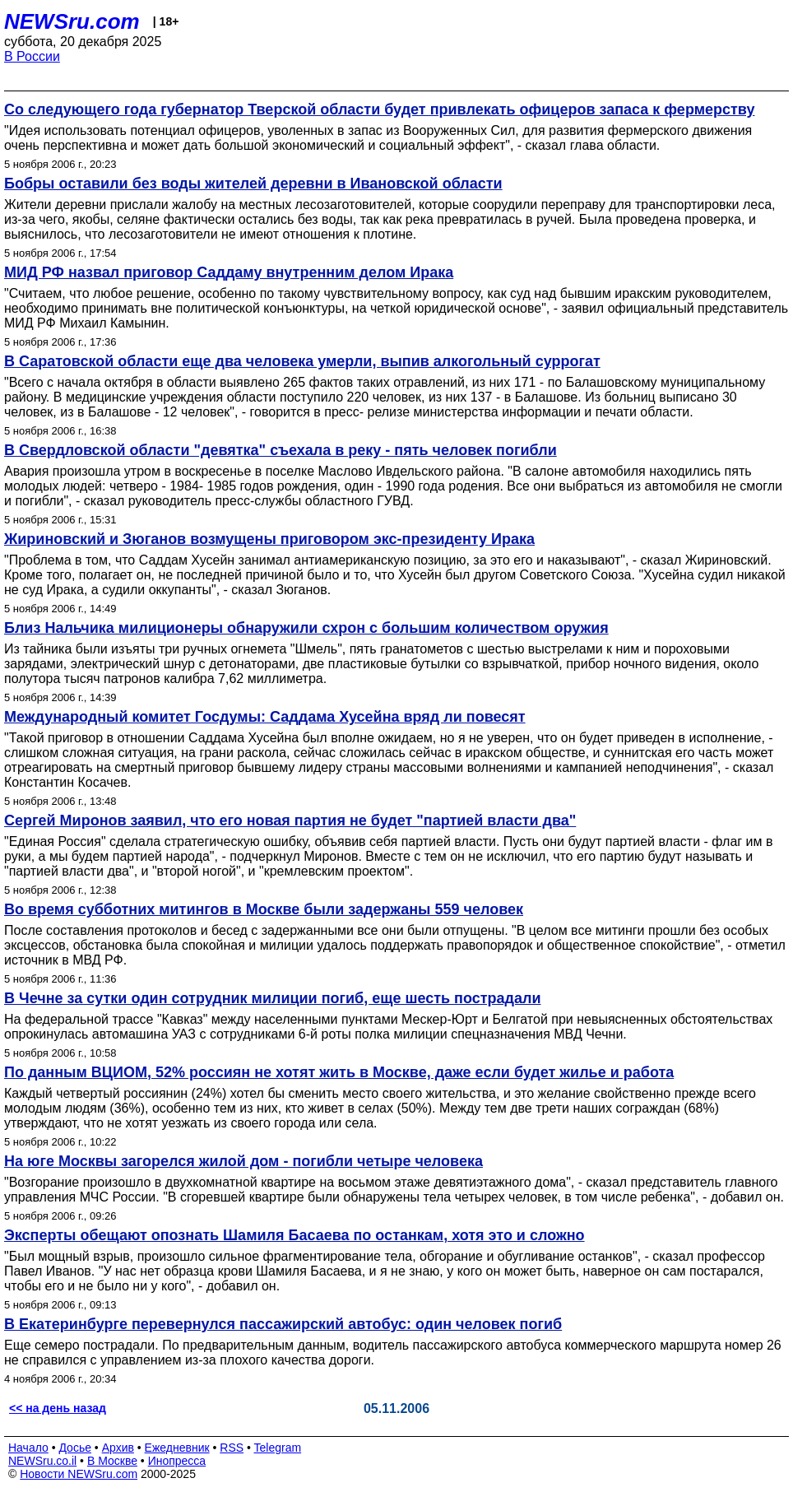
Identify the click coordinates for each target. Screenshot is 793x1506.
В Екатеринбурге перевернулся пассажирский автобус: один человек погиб (283, 1324)
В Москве (112, 1460)
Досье (74, 1447)
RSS (231, 1447)
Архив (118, 1447)
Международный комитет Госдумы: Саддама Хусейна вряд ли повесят (265, 717)
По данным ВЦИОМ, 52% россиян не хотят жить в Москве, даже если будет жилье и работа (339, 1072)
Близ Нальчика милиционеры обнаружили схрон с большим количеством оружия (306, 628)
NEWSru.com (72, 21)
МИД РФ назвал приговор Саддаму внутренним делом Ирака (228, 272)
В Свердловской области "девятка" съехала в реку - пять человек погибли (280, 450)
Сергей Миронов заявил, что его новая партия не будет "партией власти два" (290, 820)
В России (32, 56)
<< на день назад (57, 1408)
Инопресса (177, 1460)
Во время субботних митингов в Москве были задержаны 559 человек (263, 909)
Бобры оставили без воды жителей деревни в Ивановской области (253, 183)
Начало (28, 1447)
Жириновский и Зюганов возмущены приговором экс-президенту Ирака (269, 539)
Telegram (278, 1447)
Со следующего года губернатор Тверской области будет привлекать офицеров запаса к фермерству (379, 109)
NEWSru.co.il (42, 1460)
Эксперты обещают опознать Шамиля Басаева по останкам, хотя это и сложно (294, 1235)
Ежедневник (177, 1447)
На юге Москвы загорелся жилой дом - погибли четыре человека (243, 1161)
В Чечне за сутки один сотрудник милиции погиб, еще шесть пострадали (272, 998)
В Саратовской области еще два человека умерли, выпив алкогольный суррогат (302, 361)
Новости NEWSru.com (78, 1473)
